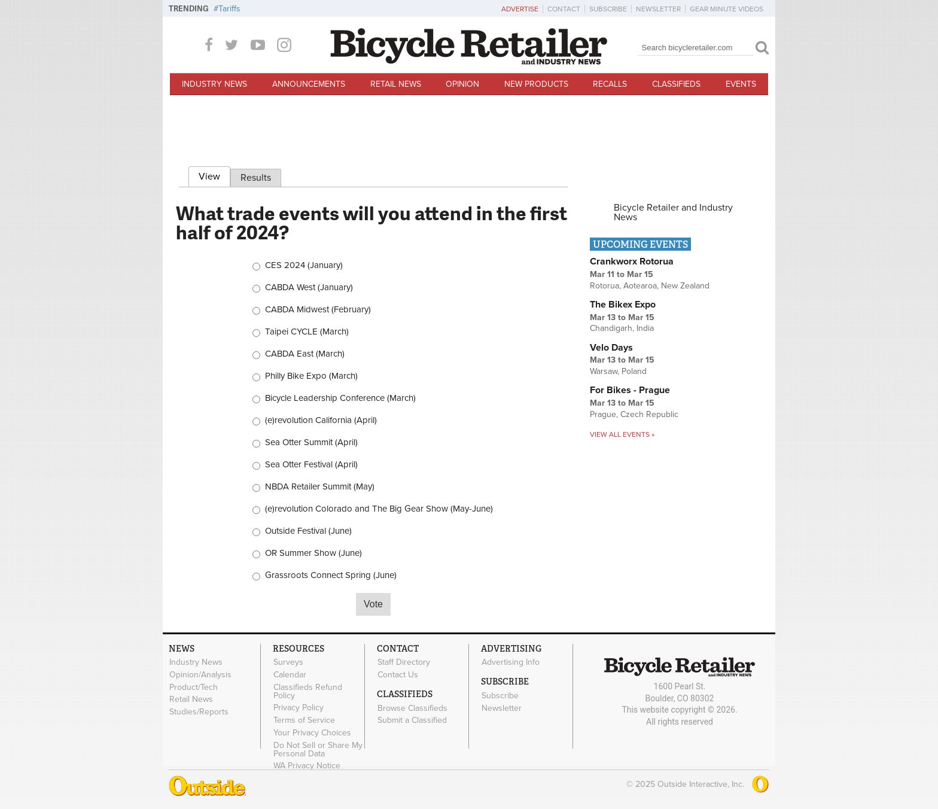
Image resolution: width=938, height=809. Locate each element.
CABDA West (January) (309, 287)
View (214, 175)
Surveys (288, 662)
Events (741, 84)
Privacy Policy (298, 708)
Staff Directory (403, 662)
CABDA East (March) (305, 353)
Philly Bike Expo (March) (311, 376)
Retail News (395, 84)
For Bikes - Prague (630, 390)
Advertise (519, 9)
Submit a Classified (412, 720)
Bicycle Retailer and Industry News (673, 212)
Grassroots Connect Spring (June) (331, 575)
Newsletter (658, 9)
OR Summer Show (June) (313, 553)
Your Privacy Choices (312, 732)
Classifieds (676, 84)
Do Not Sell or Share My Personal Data (318, 749)
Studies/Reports (199, 712)
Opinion (462, 84)
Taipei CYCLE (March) (307, 331)
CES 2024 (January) (304, 265)
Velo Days (611, 348)
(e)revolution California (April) (321, 420)
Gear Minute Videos (726, 9)
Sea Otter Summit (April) (311, 442)
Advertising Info (511, 662)
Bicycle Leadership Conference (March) (340, 398)
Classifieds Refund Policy (307, 691)
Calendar (289, 674)
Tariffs (229, 9)
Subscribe (608, 9)
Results (255, 178)
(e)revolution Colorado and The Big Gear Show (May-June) (379, 508)
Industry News (214, 84)
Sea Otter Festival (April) (311, 464)
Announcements (308, 84)
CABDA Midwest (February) (318, 309)
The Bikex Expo (623, 305)
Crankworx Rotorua (632, 261)
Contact (563, 9)
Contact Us (397, 674)
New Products (536, 84)
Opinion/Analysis (200, 674)
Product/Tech (193, 687)
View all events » (622, 434)
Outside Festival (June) (308, 531)
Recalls (610, 84)
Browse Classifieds (412, 708)
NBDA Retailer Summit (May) (319, 486)
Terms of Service (304, 720)
